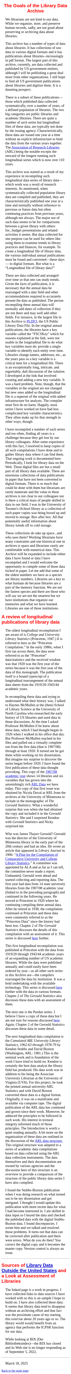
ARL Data (38, 784)
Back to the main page (15, 1370)
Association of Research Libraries (35, 147)
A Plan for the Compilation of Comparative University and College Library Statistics (31, 859)
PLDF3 (32, 321)
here (35, 938)
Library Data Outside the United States (29, 1268)
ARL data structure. (49, 1141)
